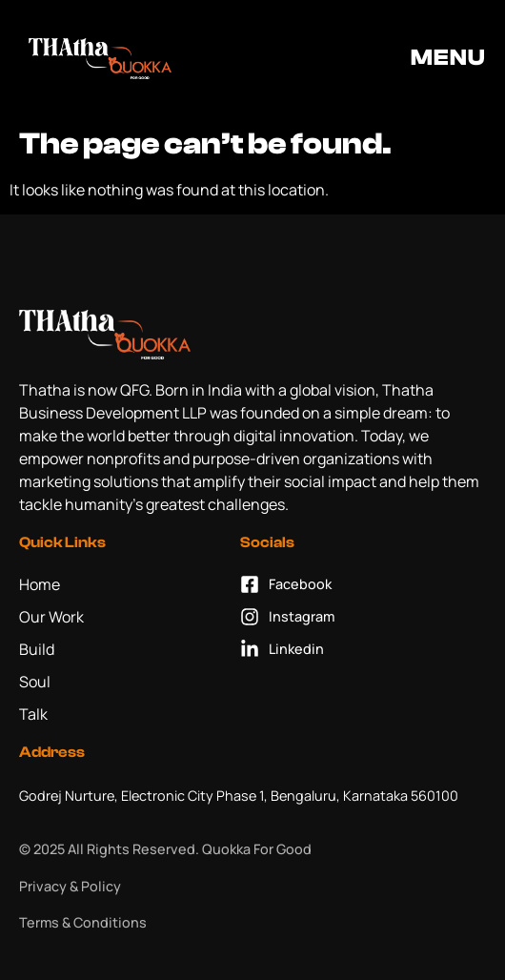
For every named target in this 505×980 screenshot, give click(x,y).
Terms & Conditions (83, 922)
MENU (448, 58)
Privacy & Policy (70, 886)
